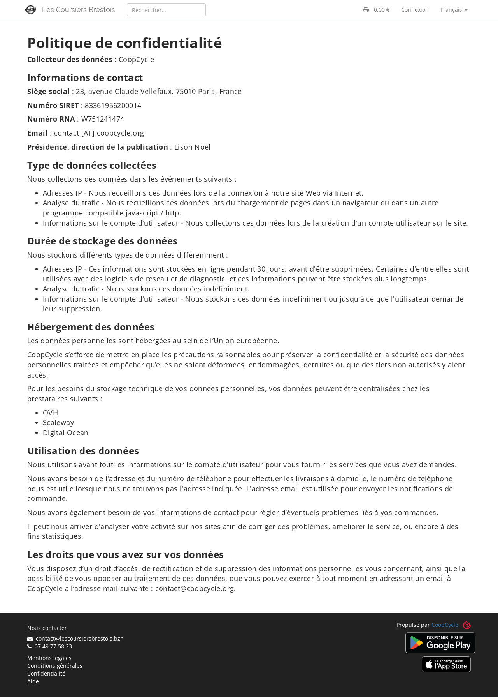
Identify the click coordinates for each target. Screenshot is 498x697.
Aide (33, 681)
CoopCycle (444, 624)
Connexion (415, 9)
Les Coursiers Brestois (78, 9)
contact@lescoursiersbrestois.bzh (75, 638)
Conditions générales (54, 665)
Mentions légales (49, 658)
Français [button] (454, 9)
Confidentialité (46, 673)
